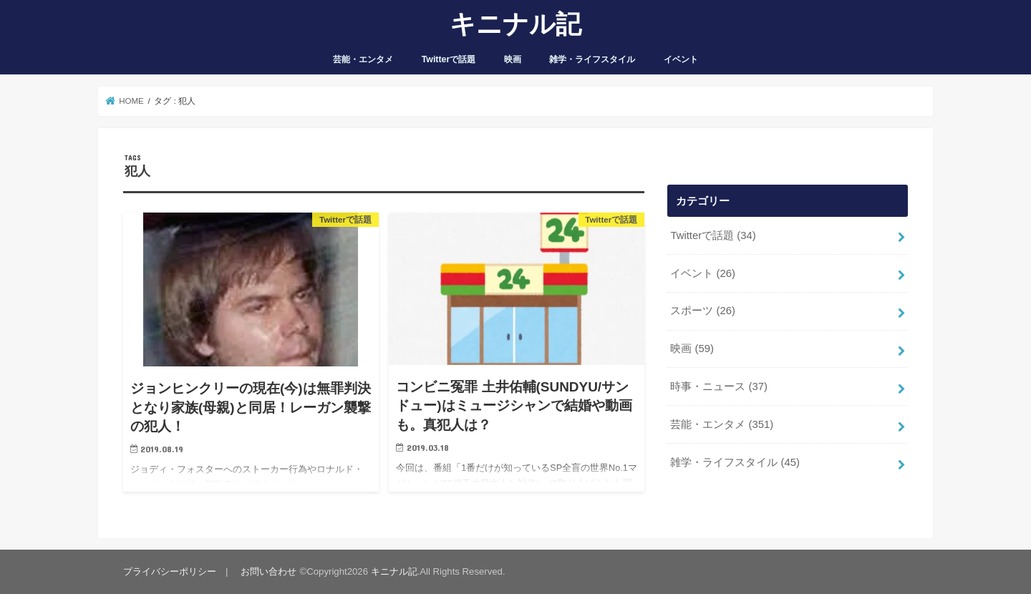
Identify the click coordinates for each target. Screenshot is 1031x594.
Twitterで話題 (449, 59)
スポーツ (702, 310)
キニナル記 (515, 23)
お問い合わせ (268, 571)
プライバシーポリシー (169, 571)
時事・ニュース (719, 386)
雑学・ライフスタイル (592, 59)
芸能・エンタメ (363, 59)
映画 (512, 59)
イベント (681, 59)
